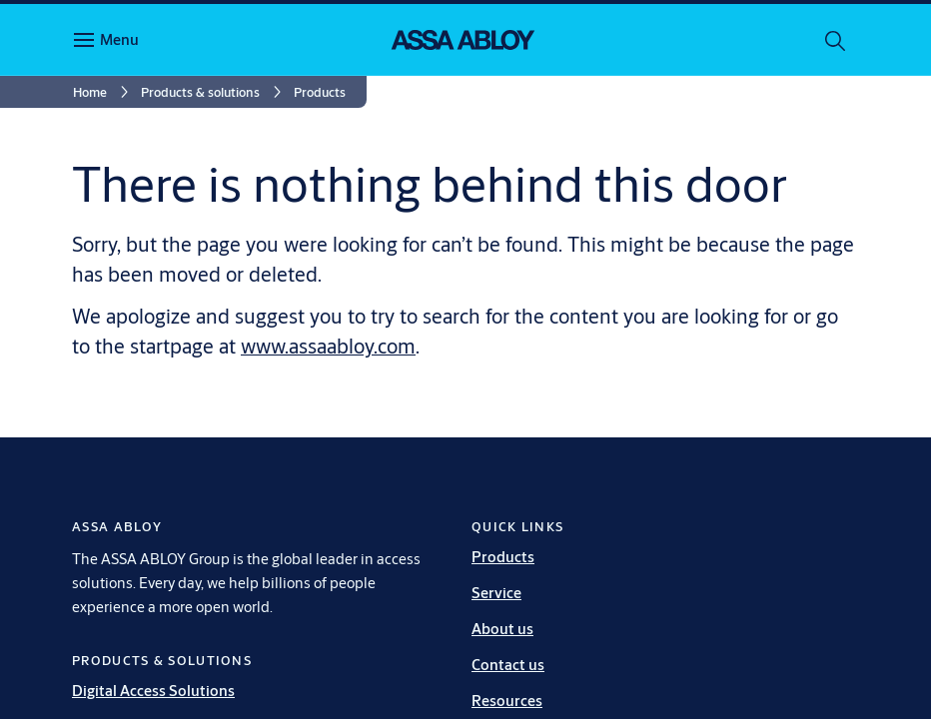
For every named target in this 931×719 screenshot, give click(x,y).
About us (502, 628)
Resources (506, 700)
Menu (119, 39)
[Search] (836, 40)
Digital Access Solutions (153, 690)
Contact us (507, 664)
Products (502, 556)
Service (496, 592)
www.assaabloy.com (328, 346)
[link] (104, 92)
